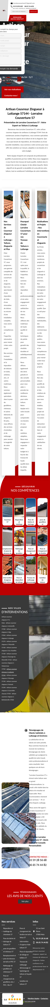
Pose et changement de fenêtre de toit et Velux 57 (26, 933)
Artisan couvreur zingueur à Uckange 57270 (9, 638)
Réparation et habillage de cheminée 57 (8, 931)
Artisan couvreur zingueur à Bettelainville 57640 (9, 697)
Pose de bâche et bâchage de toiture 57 (9, 941)
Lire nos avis (12, 1002)
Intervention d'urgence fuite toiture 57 (25, 944)
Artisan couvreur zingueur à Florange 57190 (9, 678)
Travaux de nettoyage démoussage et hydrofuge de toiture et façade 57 (25, 969)
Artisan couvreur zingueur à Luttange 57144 (9, 672)
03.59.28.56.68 (18, 6)
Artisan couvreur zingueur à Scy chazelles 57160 (9, 651)
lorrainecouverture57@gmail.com (24, 3)
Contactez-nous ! (11, 95)
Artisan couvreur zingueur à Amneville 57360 (9, 626)
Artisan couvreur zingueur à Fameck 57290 (9, 684)
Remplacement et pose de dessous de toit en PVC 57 (9, 959)
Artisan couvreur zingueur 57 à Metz (7, 620)
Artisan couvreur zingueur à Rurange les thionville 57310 (9, 657)
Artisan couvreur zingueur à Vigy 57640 (9, 632)
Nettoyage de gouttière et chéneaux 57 (8, 969)
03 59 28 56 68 (38, 860)
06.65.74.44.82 (29, 6)
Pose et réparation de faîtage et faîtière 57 (26, 955)
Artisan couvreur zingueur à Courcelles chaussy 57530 (9, 691)
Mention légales (33, 998)
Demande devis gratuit (17, 18)
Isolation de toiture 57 (24, 982)
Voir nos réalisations (12, 89)
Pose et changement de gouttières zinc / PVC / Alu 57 (9, 980)
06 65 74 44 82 (38, 864)
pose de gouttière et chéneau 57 (9, 950)
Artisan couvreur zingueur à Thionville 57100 (9, 644)
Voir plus (25, 901)
